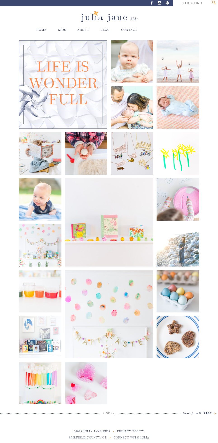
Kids (62, 29)
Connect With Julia (131, 437)
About (83, 29)
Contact (129, 29)
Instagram (160, 3)
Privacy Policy (130, 431)
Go (213, 3)
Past (199, 413)
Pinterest (167, 3)
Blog (105, 29)
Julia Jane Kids (109, 16)
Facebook (152, 3)
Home (41, 29)
